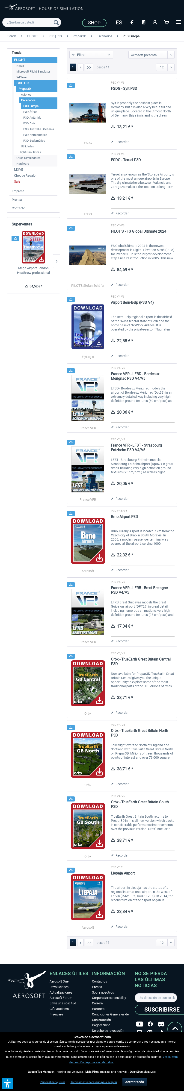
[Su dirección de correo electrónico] (156, 997)
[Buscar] (56, 22)
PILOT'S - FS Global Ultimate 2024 (138, 231)
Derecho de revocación (108, 1031)
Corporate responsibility (109, 998)
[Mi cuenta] (155, 21)
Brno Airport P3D (124, 517)
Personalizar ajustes (52, 1082)
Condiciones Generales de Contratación (110, 1017)
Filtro (78, 55)
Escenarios (28, 100)
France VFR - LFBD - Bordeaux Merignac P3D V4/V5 (135, 376)
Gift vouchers (59, 1009)
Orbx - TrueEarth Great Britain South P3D (140, 804)
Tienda (16, 53)
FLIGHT (19, 60)
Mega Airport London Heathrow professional (33, 270)
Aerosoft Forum (61, 998)
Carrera (97, 1003)
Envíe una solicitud (63, 1003)
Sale (17, 181)
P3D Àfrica (30, 112)
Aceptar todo (134, 1082)
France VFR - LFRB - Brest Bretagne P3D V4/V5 (139, 590)
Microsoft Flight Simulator (33, 71)
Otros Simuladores (28, 158)
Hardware (22, 163)
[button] (7, 1083)
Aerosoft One (59, 981)
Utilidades (27, 146)
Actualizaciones (61, 992)
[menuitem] (31, 22)
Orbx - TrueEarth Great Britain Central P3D (141, 661)
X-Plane (21, 77)
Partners (98, 1009)
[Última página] (89, 67)
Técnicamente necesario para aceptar (94, 1082)
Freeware (56, 1014)
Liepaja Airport (123, 873)
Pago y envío (101, 1025)
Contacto (18, 208)
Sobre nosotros (103, 992)
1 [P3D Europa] (73, 67)
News (20, 65)
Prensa (17, 200)
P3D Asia (29, 123)
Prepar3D (25, 89)
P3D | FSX (22, 83)
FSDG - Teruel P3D (126, 160)
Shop (94, 23)
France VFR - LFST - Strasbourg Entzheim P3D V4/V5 (136, 447)
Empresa (18, 191)
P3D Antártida (32, 117)
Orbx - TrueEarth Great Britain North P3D (139, 732)
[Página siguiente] (80, 67)
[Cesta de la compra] (166, 21)
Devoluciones (59, 987)
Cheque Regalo (25, 175)
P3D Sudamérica (34, 140)
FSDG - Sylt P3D (124, 88)
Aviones (26, 94)
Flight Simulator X (30, 152)
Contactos (99, 981)
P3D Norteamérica (35, 135)
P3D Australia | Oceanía (38, 129)
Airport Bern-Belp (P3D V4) (132, 302)
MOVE (18, 169)
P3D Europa (31, 106)
